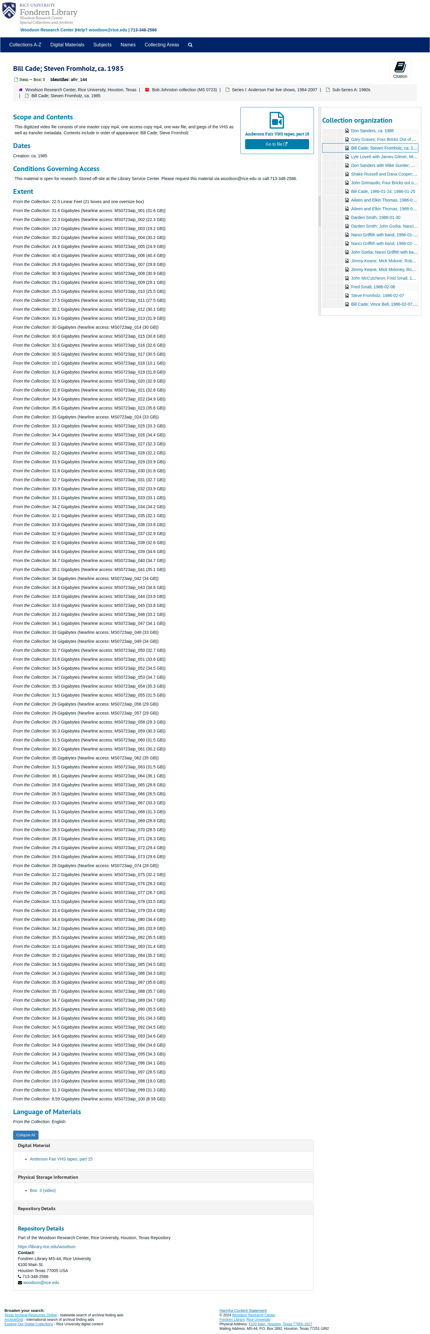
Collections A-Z (25, 44)
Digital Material (34, 1145)
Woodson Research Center (47, 30)
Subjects (102, 44)
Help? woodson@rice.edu (101, 30)
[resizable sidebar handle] (320, 211)
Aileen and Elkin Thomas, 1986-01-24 (386, 200)
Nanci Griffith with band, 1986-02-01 (384, 243)
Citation (400, 70)
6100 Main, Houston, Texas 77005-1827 (280, 1324)
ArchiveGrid (13, 1320)
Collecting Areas (162, 44)
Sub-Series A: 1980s (351, 89)
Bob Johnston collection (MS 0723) (184, 89)
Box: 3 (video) (43, 1190)
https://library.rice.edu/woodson (47, 1246)
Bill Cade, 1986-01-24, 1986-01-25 (383, 191)
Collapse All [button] (25, 1135)
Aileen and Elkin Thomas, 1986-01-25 (386, 208)
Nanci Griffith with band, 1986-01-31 (384, 234)
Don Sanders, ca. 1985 (372, 130)
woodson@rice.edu (41, 1282)
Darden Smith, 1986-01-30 (375, 217)
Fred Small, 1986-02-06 (373, 286)
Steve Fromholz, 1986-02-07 (377, 295)
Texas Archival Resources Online (30, 1315)
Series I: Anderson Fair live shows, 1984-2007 (274, 89)
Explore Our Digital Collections (28, 1324)
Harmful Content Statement (243, 1310)
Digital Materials (67, 44)
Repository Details (37, 1208)
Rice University (259, 1320)
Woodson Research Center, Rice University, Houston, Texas (80, 89)
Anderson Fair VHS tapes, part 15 (61, 1159)
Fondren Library (232, 1320)
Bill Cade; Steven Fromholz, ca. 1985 (385, 148)
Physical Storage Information (48, 1177)
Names (128, 44)
